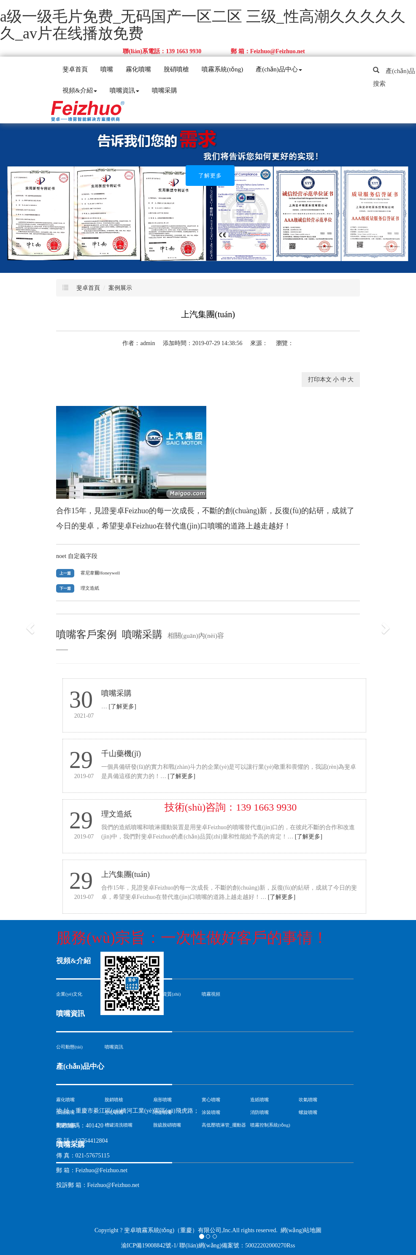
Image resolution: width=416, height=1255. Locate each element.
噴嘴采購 (164, 90)
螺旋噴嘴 (308, 1112)
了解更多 (210, 175)
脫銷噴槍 (114, 1099)
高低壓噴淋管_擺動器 (224, 1124)
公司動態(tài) (69, 1046)
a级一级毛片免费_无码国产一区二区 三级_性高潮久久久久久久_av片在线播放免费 (202, 25)
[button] (31, 627)
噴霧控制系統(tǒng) (270, 1124)
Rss (290, 1245)
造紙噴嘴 (259, 1099)
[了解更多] (122, 706)
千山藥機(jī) (121, 753)
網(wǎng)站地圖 (301, 1230)
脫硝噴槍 (176, 69)
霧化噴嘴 (138, 69)
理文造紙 (90, 588)
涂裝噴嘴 (211, 1112)
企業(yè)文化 (69, 993)
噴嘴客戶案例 (86, 634)
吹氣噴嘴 (308, 1099)
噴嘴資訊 (124, 90)
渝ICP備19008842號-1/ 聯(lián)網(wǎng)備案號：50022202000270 (204, 1245)
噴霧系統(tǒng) (222, 69)
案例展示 (120, 288)
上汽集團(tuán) (125, 874)
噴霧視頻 (211, 993)
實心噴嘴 (211, 1099)
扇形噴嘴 (162, 1099)
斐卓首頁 (75, 69)
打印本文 (320, 379)
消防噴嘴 (259, 1112)
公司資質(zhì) (167, 993)
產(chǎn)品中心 (279, 69)
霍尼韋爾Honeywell (100, 572)
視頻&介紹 (79, 90)
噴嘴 (106, 69)
